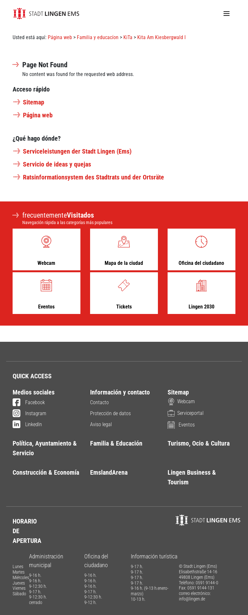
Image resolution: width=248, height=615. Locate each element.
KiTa (127, 37)
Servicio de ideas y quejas (52, 164)
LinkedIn (27, 425)
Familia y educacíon (98, 37)
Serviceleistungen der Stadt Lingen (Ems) (72, 151)
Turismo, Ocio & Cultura (199, 443)
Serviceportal (185, 413)
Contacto (99, 402)
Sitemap (28, 102)
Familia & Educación (116, 443)
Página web (60, 37)
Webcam (181, 401)
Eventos (181, 425)
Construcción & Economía (46, 472)
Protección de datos (110, 413)
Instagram (29, 414)
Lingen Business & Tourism (192, 477)
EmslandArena (109, 472)
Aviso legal (101, 424)
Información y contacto (120, 392)
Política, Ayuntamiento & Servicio (45, 448)
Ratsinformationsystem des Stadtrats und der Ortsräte (88, 177)
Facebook (29, 403)
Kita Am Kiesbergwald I (161, 37)
